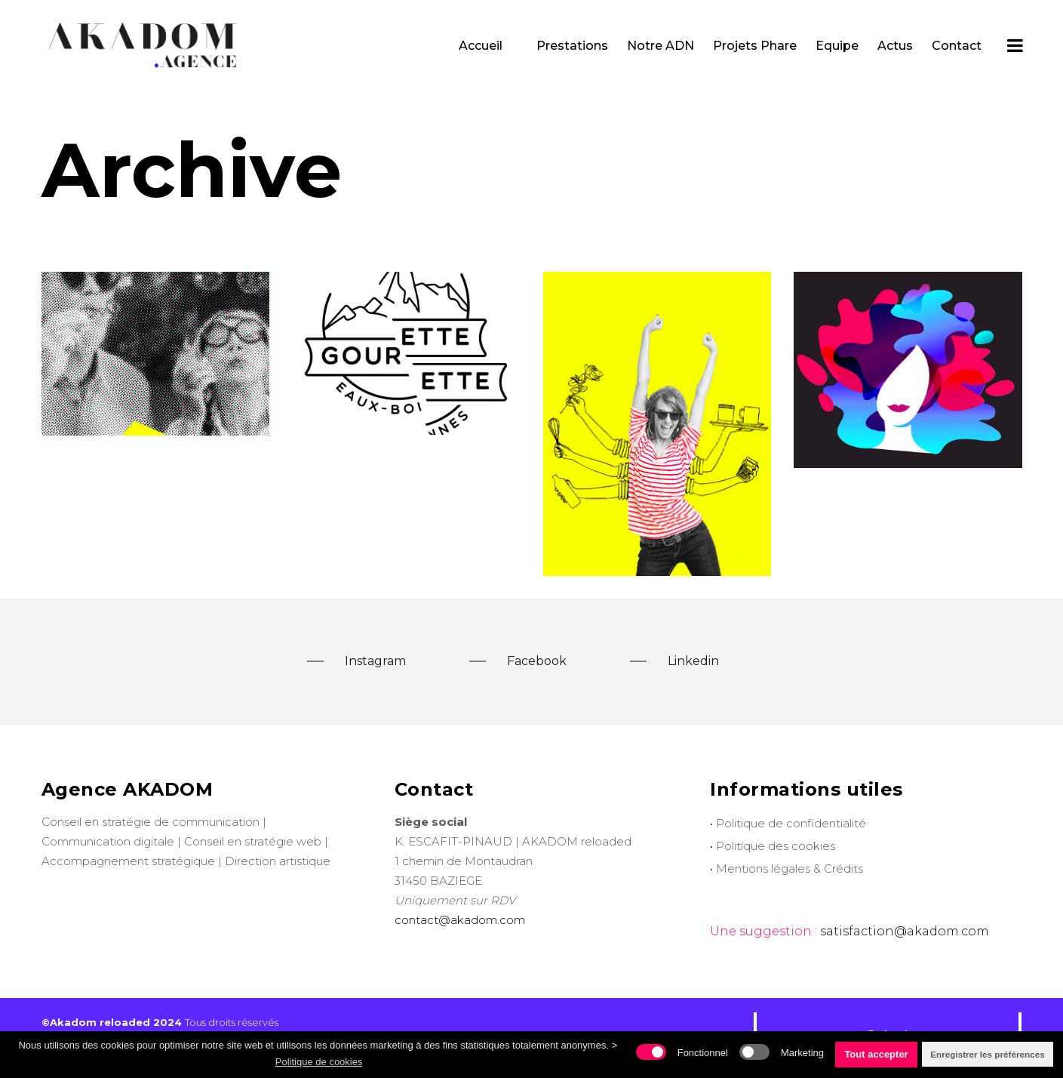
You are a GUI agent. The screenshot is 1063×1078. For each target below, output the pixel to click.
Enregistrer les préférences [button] (987, 1054)
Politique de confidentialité (791, 823)
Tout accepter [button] (876, 1054)
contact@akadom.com (460, 920)
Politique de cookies (319, 1061)
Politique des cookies (775, 846)
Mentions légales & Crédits (789, 868)
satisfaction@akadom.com (904, 931)
